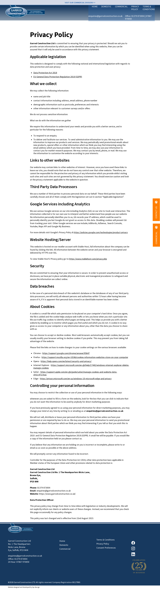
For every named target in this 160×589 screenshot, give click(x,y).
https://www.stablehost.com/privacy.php (88, 259)
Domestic (86, 16)
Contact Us (156, 210)
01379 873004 (131, 9)
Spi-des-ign (36, 587)
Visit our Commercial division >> (80, 2)
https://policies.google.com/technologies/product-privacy (101, 232)
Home (74, 16)
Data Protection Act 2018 (45, 72)
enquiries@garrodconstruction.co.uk (97, 9)
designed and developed (22, 587)
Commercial (101, 16)
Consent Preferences (106, 547)
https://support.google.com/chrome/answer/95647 (66, 353)
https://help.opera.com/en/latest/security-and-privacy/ (66, 361)
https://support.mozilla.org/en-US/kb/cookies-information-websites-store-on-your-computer (85, 357)
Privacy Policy (119, 16)
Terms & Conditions (141, 16)
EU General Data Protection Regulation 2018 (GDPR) (57, 76)
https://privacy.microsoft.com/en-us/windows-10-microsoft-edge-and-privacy (76, 378)
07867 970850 (145, 9)
